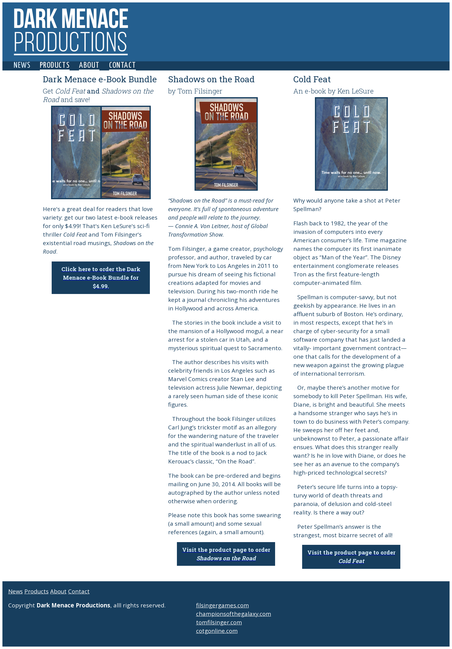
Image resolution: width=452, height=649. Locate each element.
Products (55, 65)
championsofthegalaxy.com (233, 613)
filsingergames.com (222, 605)
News (22, 65)
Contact (122, 65)
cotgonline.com (217, 630)
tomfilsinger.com (219, 622)
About (89, 65)
